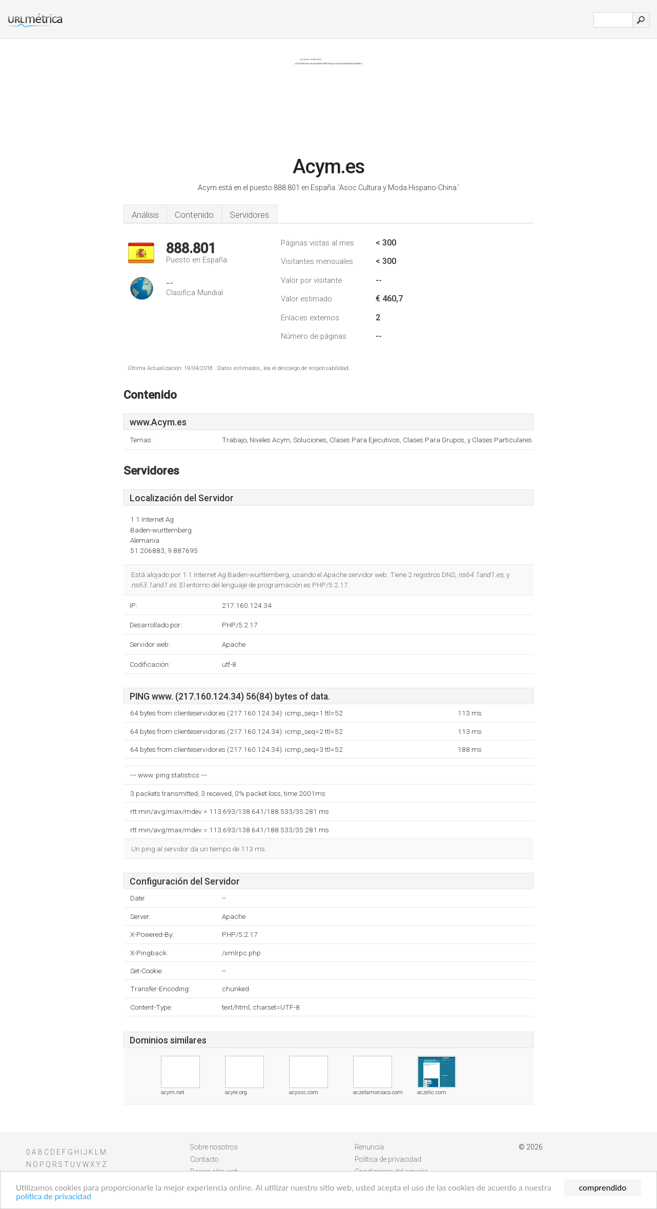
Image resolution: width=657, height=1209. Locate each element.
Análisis (145, 215)
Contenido (194, 215)
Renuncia (369, 1147)
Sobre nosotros (214, 1147)
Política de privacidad (388, 1159)
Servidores (249, 215)
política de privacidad (53, 1197)
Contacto (204, 1159)
